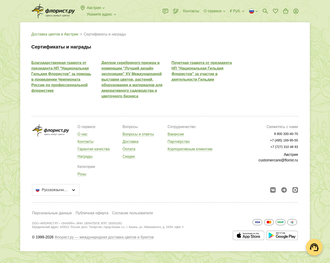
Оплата (129, 149)
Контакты (86, 142)
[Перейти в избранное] (275, 11)
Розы (82, 174)
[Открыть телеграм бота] (284, 190)
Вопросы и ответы (138, 134)
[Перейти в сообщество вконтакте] (273, 190)
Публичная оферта (92, 213)
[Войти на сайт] (296, 11)
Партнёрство (179, 142)
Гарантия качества (94, 149)
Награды (85, 156)
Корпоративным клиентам (190, 149)
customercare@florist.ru (278, 160)
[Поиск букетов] (265, 11)
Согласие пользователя (132, 213)
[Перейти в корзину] (285, 11)
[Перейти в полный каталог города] (53, 11)
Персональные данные (52, 213)
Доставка (131, 142)
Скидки (129, 156)
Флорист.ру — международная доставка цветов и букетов (104, 237)
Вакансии (176, 134)
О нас (82, 134)
